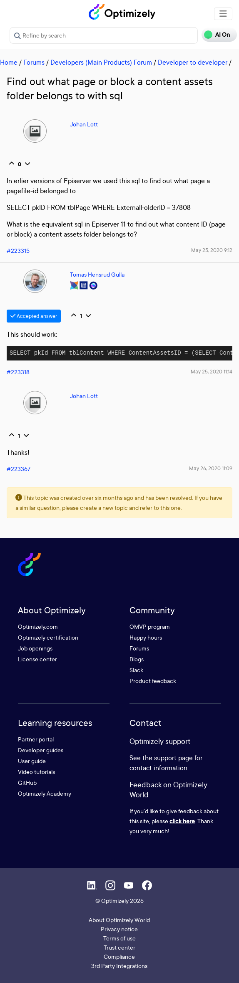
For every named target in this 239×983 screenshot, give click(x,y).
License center (37, 659)
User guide (32, 761)
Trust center (119, 947)
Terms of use (119, 938)
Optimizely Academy (44, 793)
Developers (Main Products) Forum (101, 62)
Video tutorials (36, 772)
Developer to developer (192, 62)
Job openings (35, 648)
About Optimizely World (119, 920)
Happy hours (145, 637)
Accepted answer (33, 316)
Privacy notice (119, 929)
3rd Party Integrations (119, 966)
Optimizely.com (38, 626)
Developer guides (40, 750)
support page (173, 757)
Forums (34, 62)
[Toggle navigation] (223, 14)
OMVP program (149, 626)
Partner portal (36, 739)
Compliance (119, 956)
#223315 (18, 251)
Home (8, 62)
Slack (136, 670)
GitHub (27, 782)
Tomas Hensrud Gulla (97, 274)
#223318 (18, 372)
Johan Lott (84, 124)
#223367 (18, 469)
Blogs (136, 659)
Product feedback (152, 681)
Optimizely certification (48, 637)
